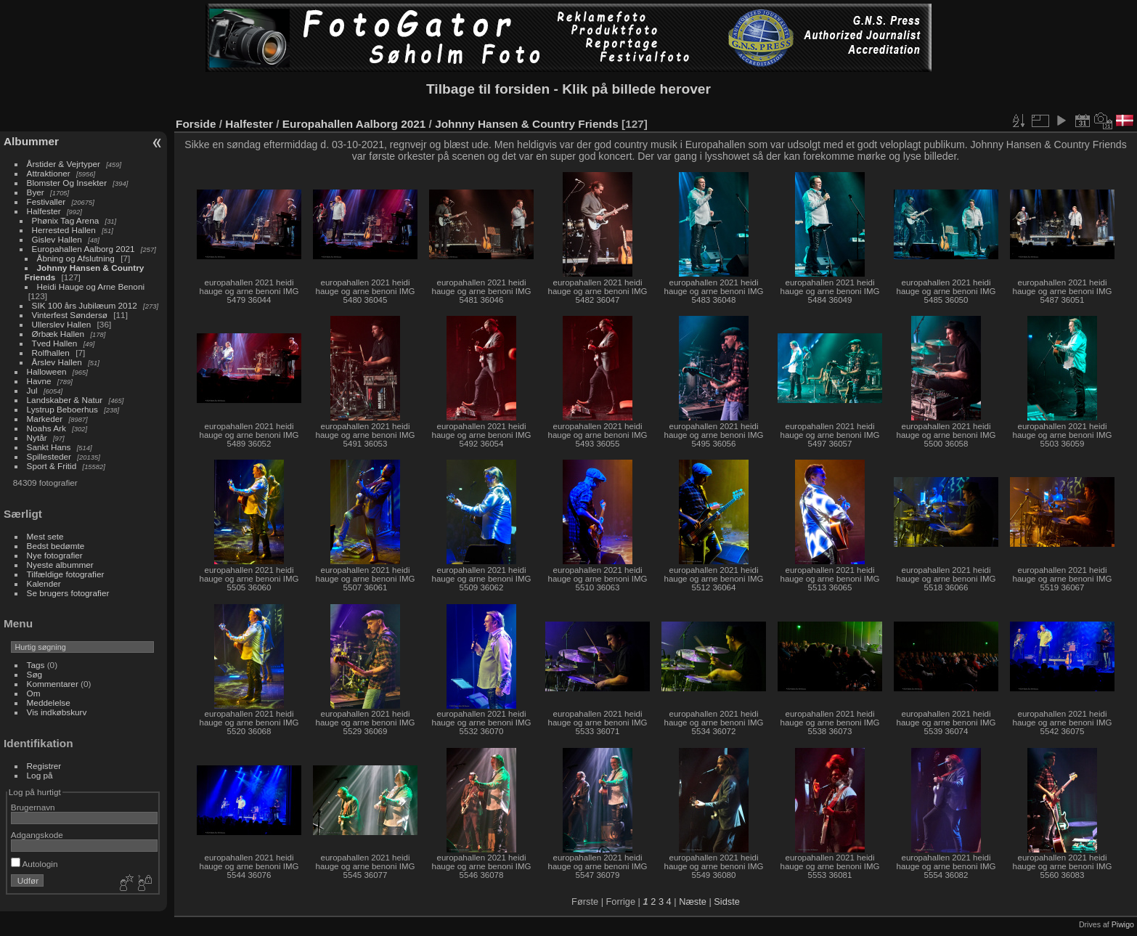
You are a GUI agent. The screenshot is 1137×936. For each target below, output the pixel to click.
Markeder (45, 418)
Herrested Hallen (64, 230)
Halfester (44, 211)
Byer (35, 192)
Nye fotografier (55, 555)
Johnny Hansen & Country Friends (527, 124)
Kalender (44, 583)
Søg (35, 674)
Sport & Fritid (52, 466)
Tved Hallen (55, 343)
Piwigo (1123, 924)
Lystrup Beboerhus (62, 409)
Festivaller (46, 201)
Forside (196, 124)
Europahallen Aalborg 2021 (83, 248)
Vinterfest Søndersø (71, 315)
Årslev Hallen (57, 362)
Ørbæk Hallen (58, 333)
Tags (36, 665)
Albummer (31, 141)
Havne (39, 381)
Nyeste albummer (60, 564)
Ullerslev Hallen (61, 324)
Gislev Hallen (57, 239)
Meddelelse (48, 702)
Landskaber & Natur (65, 399)
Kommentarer (52, 683)
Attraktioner (48, 173)
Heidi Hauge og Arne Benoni (90, 286)
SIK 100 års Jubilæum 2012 (84, 305)
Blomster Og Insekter (67, 182)
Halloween (47, 371)
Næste (692, 901)
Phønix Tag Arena (65, 220)
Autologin (34, 863)
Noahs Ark (46, 428)
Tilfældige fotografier (66, 574)
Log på (40, 775)
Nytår (37, 437)
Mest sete (45, 536)
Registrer (44, 765)
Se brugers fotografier (68, 593)
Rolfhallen (52, 352)
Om (34, 693)
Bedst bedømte (56, 545)
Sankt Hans (49, 447)
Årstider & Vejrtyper (63, 163)
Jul (32, 390)
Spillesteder (49, 456)
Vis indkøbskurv (57, 712)
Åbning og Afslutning (76, 258)
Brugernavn (33, 807)
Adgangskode (37, 834)
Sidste (727, 901)
